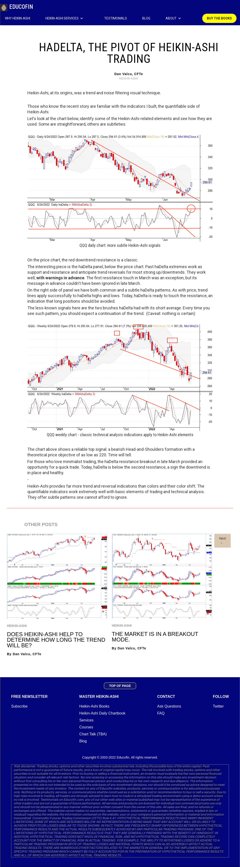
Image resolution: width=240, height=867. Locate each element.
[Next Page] (222, 541)
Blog (83, 741)
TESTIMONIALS (115, 18)
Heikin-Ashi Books (94, 706)
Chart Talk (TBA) (93, 734)
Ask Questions (169, 706)
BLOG (146, 18)
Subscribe (19, 706)
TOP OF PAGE (120, 686)
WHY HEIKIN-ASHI (17, 18)
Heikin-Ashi (17, 626)
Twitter (218, 706)
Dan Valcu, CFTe (128, 74)
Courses (86, 727)
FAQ (161, 713)
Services (86, 720)
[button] (70, 18)
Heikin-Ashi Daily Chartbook (102, 713)
